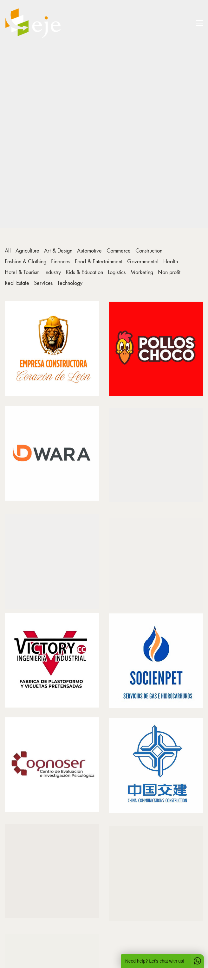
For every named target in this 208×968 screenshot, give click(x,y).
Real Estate (17, 283)
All (8, 250)
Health (170, 261)
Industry (52, 272)
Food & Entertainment (98, 261)
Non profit (169, 272)
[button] (199, 23)
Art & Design (58, 250)
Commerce (119, 250)
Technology (69, 283)
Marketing (141, 272)
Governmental (143, 261)
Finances (60, 261)
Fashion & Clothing (25, 261)
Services (43, 283)
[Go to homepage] (33, 23)
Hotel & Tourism (22, 272)
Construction (148, 250)
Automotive (89, 250)
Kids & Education (84, 272)
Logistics (117, 272)
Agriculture (27, 250)
